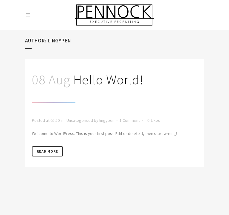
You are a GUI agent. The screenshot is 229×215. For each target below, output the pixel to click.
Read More (47, 151)
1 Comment (130, 120)
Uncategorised (79, 120)
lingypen (106, 120)
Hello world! (108, 79)
